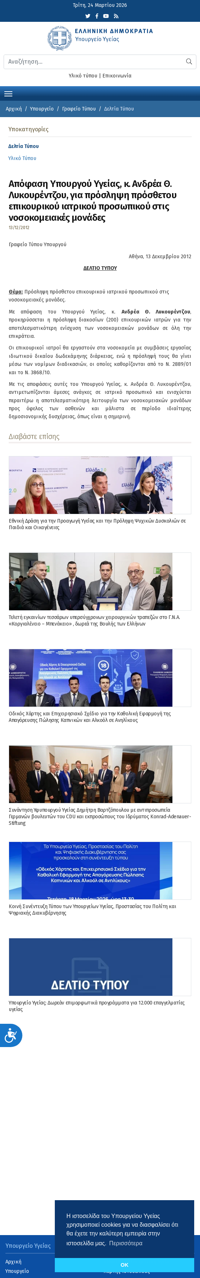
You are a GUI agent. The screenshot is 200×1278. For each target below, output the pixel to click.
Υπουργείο (42, 109)
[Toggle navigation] (8, 93)
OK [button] (124, 1265)
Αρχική (14, 109)
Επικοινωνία (116, 76)
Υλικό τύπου (83, 76)
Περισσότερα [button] (126, 1243)
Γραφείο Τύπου (79, 109)
